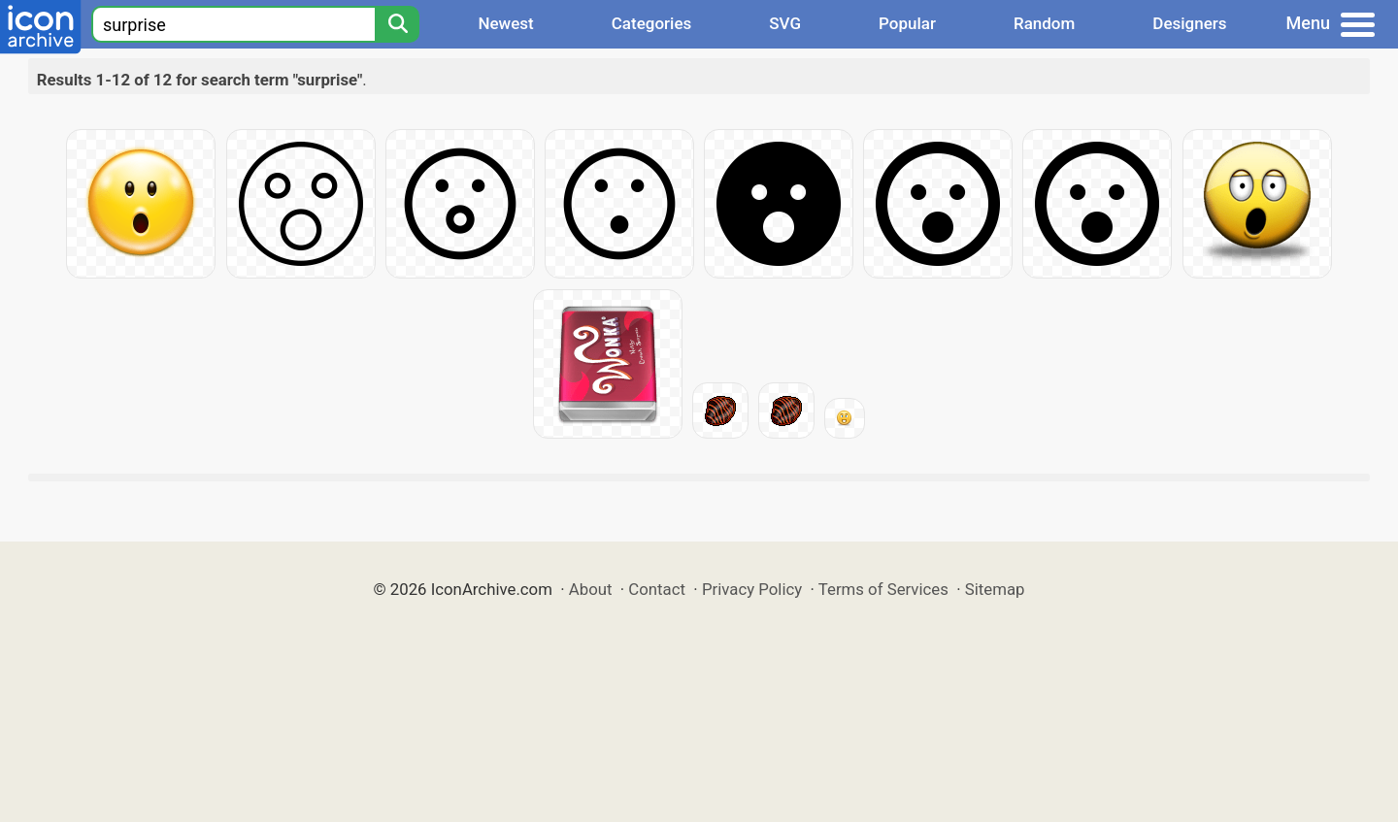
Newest (505, 23)
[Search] (397, 24)
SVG (785, 23)
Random (1044, 23)
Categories (652, 23)
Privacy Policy (752, 589)
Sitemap (995, 589)
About (591, 589)
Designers (1189, 23)
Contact (656, 589)
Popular (907, 23)
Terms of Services (883, 589)
